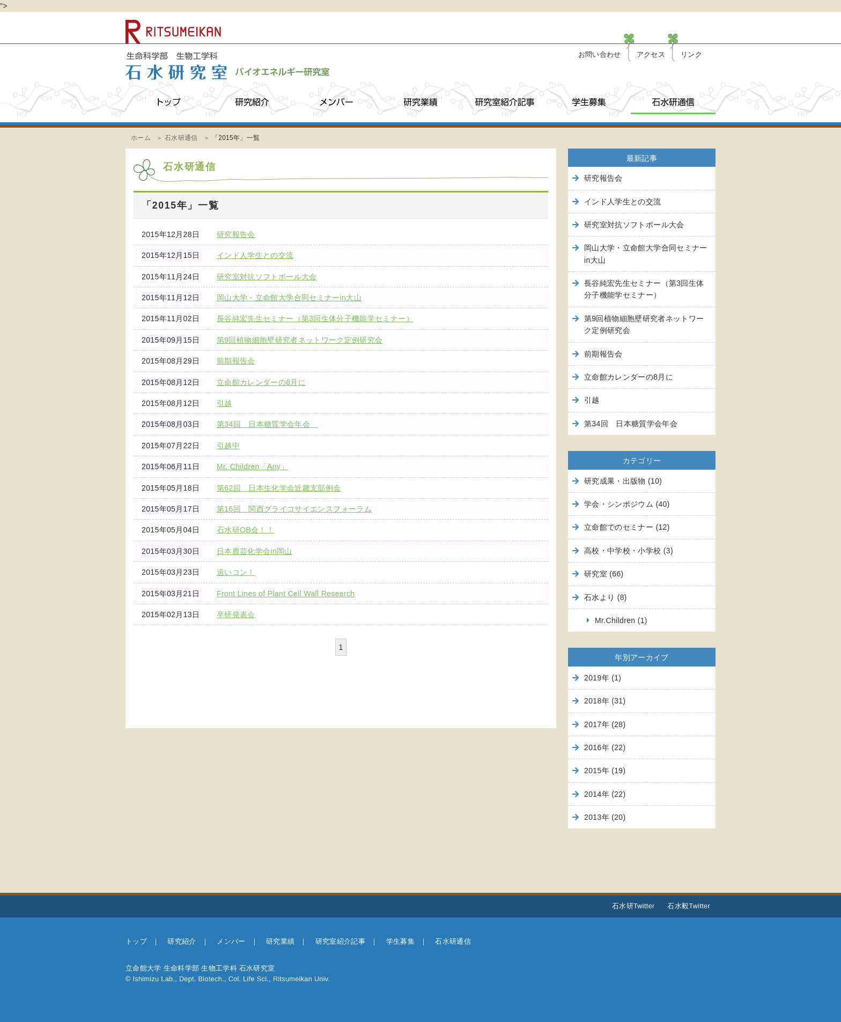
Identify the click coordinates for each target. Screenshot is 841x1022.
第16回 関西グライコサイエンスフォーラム (294, 509)
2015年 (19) (604, 770)
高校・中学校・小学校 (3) (628, 550)
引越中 (228, 445)
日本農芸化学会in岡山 (254, 551)
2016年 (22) (604, 747)
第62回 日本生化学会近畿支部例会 (279, 488)
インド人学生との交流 (255, 255)
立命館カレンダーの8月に (261, 382)
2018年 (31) (604, 701)
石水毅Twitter (688, 906)
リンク (691, 54)
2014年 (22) (604, 794)
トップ (168, 102)
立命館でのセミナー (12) (627, 527)
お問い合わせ (599, 54)
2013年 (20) (604, 817)
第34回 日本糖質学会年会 (267, 424)
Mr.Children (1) (621, 620)
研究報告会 (236, 234)
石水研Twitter (633, 906)
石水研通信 (673, 102)
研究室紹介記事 (504, 102)
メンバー (336, 102)
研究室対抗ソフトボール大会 (267, 276)
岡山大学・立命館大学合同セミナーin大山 (289, 297)
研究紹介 (252, 102)
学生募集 (589, 102)
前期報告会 (236, 361)
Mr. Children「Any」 (253, 466)
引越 (224, 403)
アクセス (651, 54)
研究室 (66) (604, 573)
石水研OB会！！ (245, 529)
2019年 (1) (602, 677)
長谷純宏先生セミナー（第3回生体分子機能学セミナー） (315, 318)
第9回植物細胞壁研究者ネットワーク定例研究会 (300, 340)
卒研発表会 (236, 614)
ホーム (141, 138)
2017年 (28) (604, 724)
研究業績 (420, 102)
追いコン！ (236, 572)
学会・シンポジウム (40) (627, 504)
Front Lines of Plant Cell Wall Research (286, 593)
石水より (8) (605, 597)
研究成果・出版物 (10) (623, 481)
